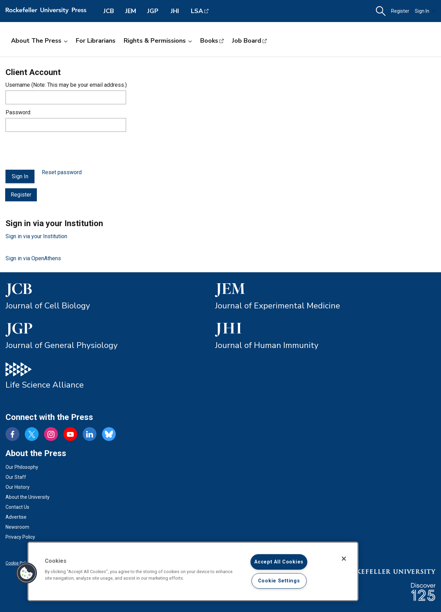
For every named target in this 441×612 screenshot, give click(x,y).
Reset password (62, 172)
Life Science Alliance (45, 384)
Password (18, 112)
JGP (152, 11)
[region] (193, 571)
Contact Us (17, 507)
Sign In (425, 11)
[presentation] (58, 150)
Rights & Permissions (158, 41)
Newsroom (17, 527)
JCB (108, 11)
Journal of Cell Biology (48, 305)
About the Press (39, 41)
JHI (175, 11)
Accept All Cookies (279, 562)
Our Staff (16, 477)
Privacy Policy (20, 537)
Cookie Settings (279, 581)
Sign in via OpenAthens (33, 258)
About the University (28, 497)
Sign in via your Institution (36, 236)
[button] (381, 11)
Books (209, 41)
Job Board (246, 41)
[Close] (343, 558)
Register (400, 11)
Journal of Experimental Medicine (277, 305)
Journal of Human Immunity (266, 345)
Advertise (16, 517)
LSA (197, 11)
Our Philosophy (22, 467)
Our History (18, 487)
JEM (130, 11)
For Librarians (95, 41)
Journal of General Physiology (61, 345)
